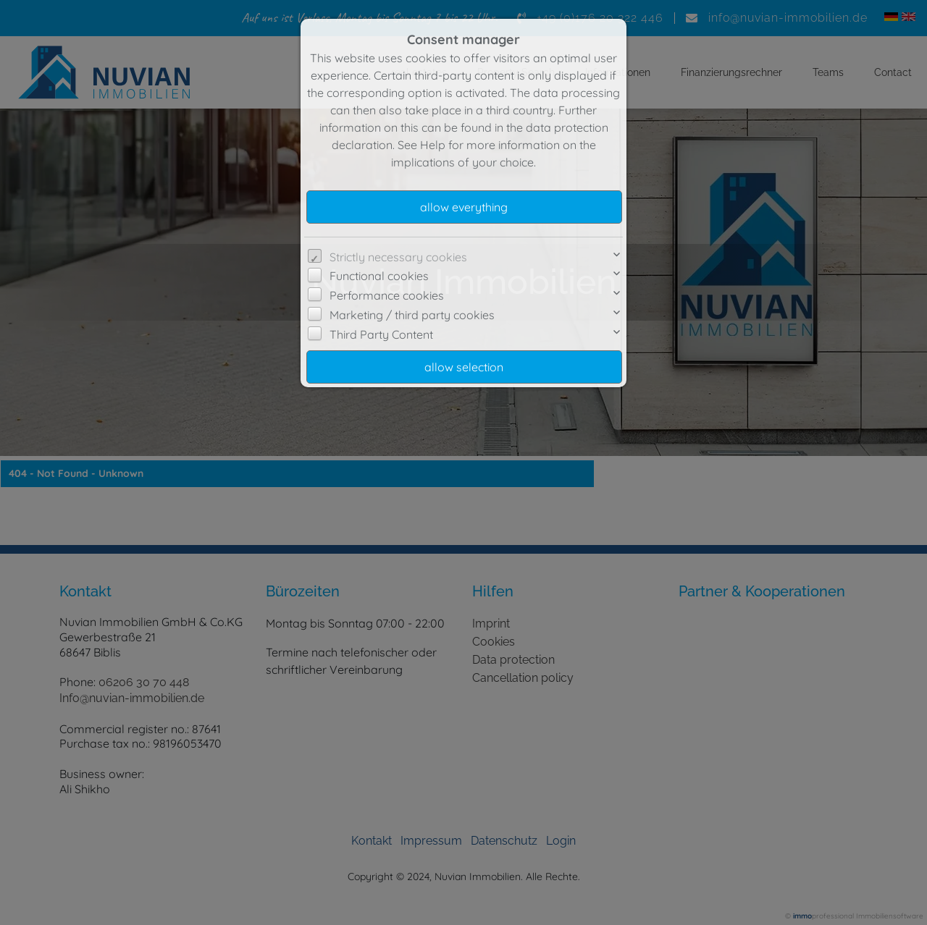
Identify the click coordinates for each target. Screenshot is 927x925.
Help (432, 145)
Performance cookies (387, 295)
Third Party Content (381, 334)
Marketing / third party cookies (412, 315)
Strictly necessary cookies (398, 257)
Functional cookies (379, 276)
